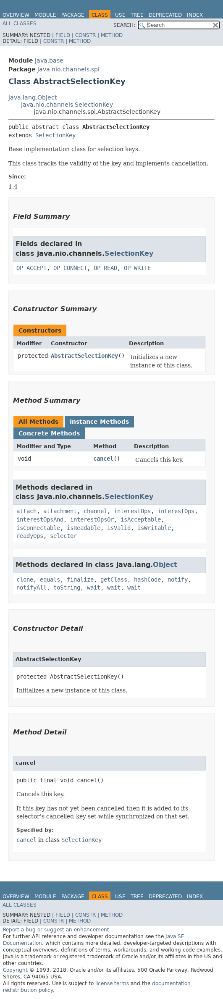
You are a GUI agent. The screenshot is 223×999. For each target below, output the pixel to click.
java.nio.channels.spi (68, 69)
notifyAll (31, 587)
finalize (80, 579)
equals (50, 579)
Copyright (15, 970)
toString (66, 587)
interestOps (132, 511)
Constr (85, 35)
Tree (137, 15)
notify (178, 579)
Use (120, 15)
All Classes (20, 23)
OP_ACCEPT (31, 268)
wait (93, 587)
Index (195, 15)
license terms (112, 983)
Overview (16, 15)
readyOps (29, 535)
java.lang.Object (32, 97)
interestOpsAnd (39, 519)
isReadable (83, 527)
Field (62, 35)
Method (112, 35)
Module (45, 15)
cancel (103, 458)
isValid (119, 527)
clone (24, 579)
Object (165, 565)
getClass (113, 579)
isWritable (154, 527)
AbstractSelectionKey (84, 355)
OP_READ (105, 268)
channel (95, 511)
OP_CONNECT (70, 268)
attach (26, 511)
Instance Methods (99, 421)
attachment (60, 511)
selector (63, 535)
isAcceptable (141, 519)
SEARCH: (124, 25)
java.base (49, 60)
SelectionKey (55, 135)
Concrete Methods (49, 433)
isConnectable (38, 527)
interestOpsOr (92, 519)
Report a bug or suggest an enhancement (56, 930)
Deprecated (165, 15)
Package (72, 15)
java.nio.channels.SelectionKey (67, 104)
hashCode (147, 579)
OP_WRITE (137, 268)
